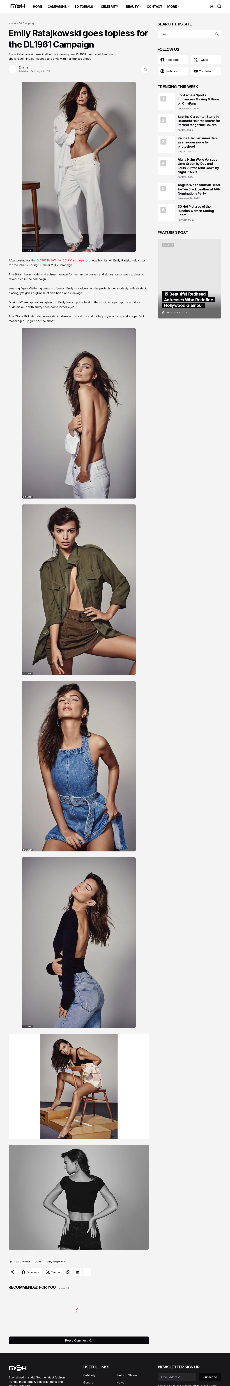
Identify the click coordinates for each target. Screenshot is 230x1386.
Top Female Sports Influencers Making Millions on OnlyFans (198, 99)
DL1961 (38, 1261)
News (120, 1382)
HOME (37, 6)
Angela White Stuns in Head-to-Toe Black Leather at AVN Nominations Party (199, 189)
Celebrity (89, 1375)
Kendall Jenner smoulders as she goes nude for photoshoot (198, 142)
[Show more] (87, 1272)
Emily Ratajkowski (56, 1261)
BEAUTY (132, 6)
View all (64, 1288)
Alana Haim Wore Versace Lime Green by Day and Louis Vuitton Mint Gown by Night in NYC (198, 166)
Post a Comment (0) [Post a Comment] (78, 1340)
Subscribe (210, 1377)
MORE (172, 6)
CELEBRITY (109, 6)
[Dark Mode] (209, 6)
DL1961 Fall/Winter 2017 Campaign (60, 260)
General (88, 1382)
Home (12, 23)
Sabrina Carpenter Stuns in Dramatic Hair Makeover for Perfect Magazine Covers (199, 121)
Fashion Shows (126, 1375)
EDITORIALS (84, 6)
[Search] (217, 6)
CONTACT (154, 6)
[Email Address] (177, 1377)
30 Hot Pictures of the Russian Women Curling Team (196, 211)
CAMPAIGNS (57, 6)
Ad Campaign (27, 23)
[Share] (145, 69)
